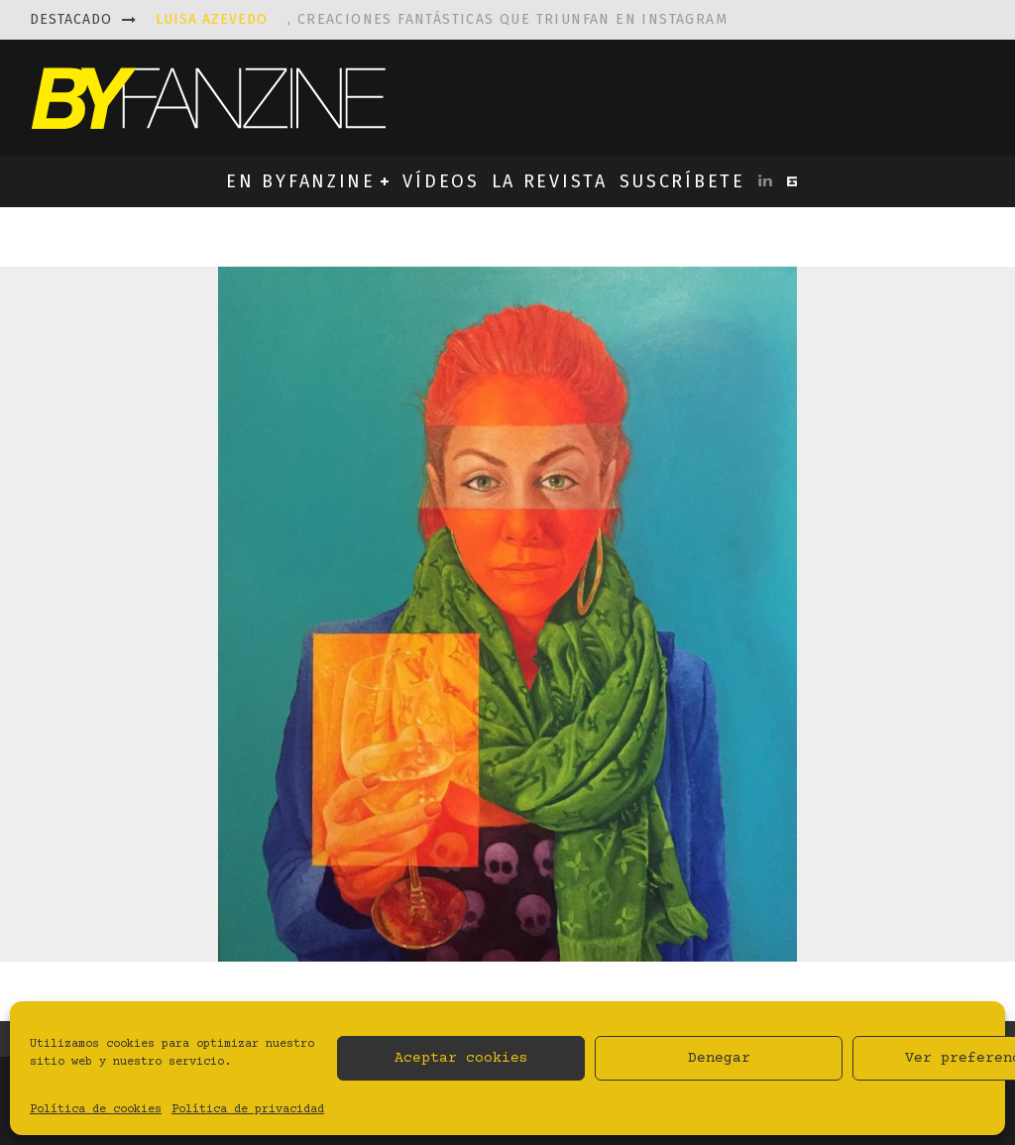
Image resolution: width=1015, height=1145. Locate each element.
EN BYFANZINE (300, 181)
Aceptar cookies (461, 1058)
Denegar (719, 1058)
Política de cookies (96, 1109)
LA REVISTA (550, 181)
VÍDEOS (440, 181)
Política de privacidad (247, 1109)
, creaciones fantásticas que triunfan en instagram (442, 19)
